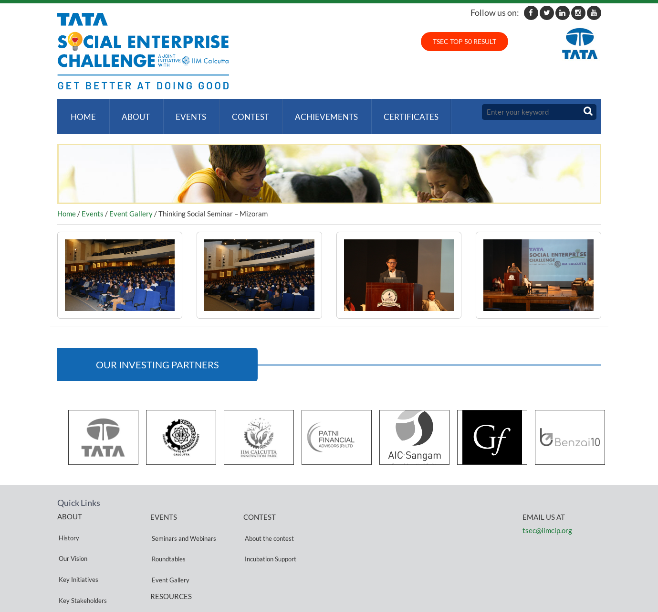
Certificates (400, 112)
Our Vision (71, 534)
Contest (243, 112)
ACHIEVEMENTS (317, 112)
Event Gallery (131, 204)
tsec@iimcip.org (547, 520)
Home (81, 112)
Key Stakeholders (81, 557)
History (67, 523)
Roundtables (167, 535)
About (132, 112)
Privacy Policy (169, 575)
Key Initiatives (77, 546)
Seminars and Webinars (182, 523)
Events (185, 112)
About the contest (267, 523)
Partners (69, 569)
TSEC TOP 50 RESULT (464, 41)
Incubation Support (269, 535)
